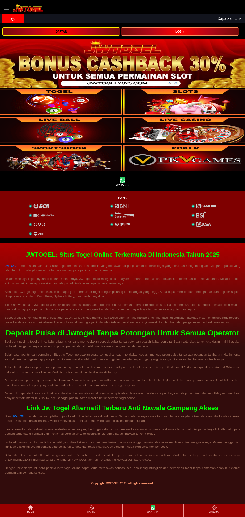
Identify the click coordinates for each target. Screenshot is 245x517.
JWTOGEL (12, 266)
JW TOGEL (20, 416)
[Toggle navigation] (6, 7)
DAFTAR (61, 31)
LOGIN (179, 31)
